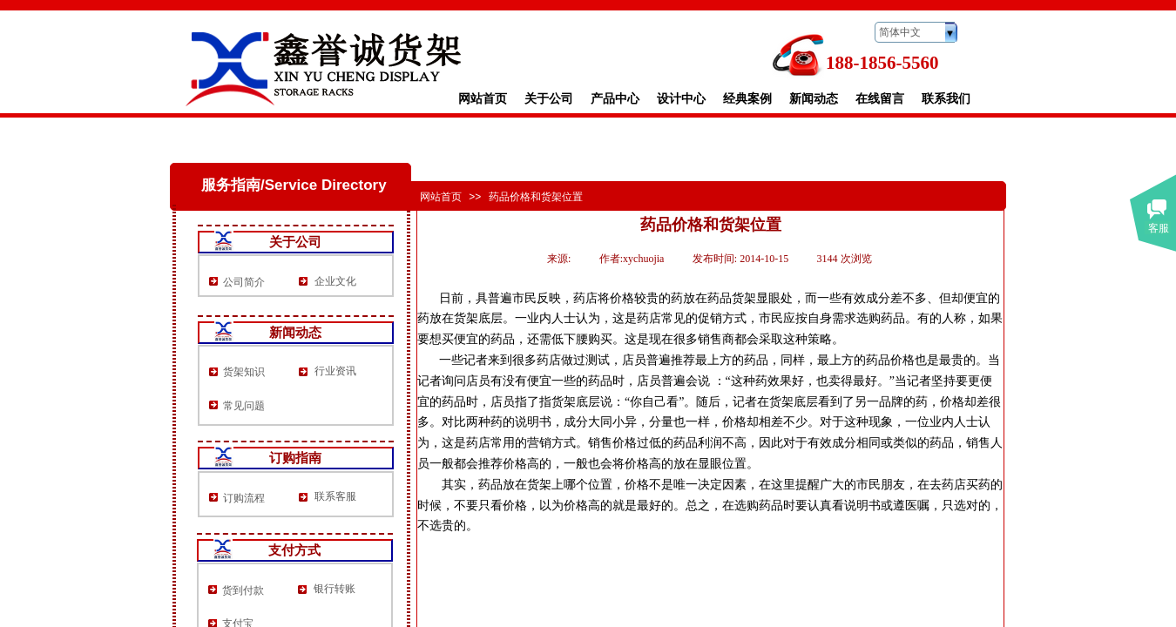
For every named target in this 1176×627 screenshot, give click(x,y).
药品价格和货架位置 (536, 197)
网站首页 (482, 98)
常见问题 (244, 406)
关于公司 (548, 98)
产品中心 (615, 98)
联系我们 (946, 98)
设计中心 (681, 98)
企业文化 (335, 281)
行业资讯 (335, 371)
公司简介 (244, 282)
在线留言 (879, 98)
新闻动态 (813, 98)
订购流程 (244, 498)
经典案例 (747, 98)
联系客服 (335, 496)
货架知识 (244, 372)
